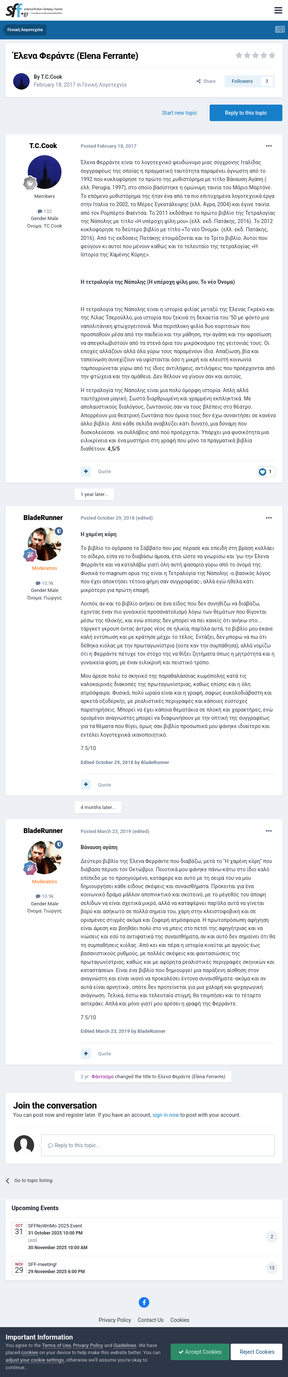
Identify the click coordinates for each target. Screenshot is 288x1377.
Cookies (180, 1320)
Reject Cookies (256, 1352)
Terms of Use (56, 1345)
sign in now (166, 1115)
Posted (108, 146)
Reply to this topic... (74, 1145)
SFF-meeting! (42, 1264)
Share (206, 81)
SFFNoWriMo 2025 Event (55, 1226)
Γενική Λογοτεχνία (104, 85)
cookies (29, 1352)
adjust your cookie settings (35, 1360)
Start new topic (179, 113)
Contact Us (151, 1320)
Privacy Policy (115, 1320)
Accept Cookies (200, 1352)
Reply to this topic (246, 113)
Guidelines (125, 1345)
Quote (104, 471)
